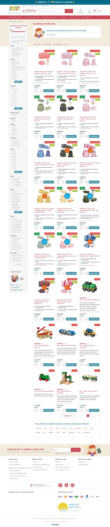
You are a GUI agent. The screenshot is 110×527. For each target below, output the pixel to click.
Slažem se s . (63, 453)
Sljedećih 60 (18, 81)
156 (99, 416)
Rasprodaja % (86, 17)
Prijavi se (75, 450)
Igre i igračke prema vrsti (32, 17)
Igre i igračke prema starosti (49, 17)
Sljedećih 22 (18, 172)
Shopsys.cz (64, 522)
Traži (69, 11)
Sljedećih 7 (18, 212)
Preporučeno (37, 44)
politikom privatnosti (66, 453)
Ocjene (66, 44)
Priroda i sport (74, 17)
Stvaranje (64, 17)
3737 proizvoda (51, 34)
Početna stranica (13, 21)
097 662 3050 (31, 11)
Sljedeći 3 (18, 108)
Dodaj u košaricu (49, 90)
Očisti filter (18, 265)
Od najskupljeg (57, 44)
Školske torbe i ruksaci (15, 17)
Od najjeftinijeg (47, 44)
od (10, 31)
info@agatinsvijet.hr (18, 289)
